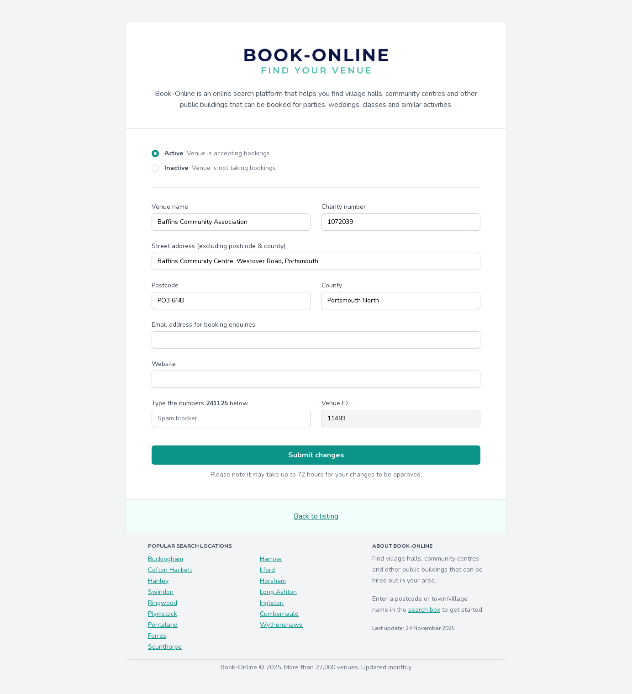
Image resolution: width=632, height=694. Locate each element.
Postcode (165, 285)
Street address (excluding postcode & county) (218, 246)
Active (217, 153)
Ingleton (272, 603)
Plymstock (162, 613)
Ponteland (163, 624)
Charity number (343, 206)
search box (424, 609)
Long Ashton (278, 592)
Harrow (271, 559)
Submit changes (316, 455)
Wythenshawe (281, 624)
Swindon (161, 592)
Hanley (158, 581)
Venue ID (334, 403)
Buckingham (165, 559)
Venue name (170, 206)
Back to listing (316, 516)
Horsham (273, 581)
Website (164, 364)
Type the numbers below (200, 403)
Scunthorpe (165, 646)
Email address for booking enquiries (203, 324)
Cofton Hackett (170, 570)
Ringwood (162, 603)
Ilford (267, 570)
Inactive (220, 168)
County (331, 285)
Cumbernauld (279, 613)
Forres (157, 635)
